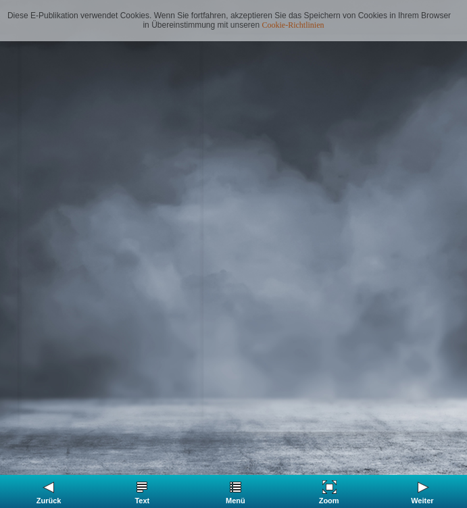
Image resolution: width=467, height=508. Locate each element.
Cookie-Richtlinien (293, 25)
